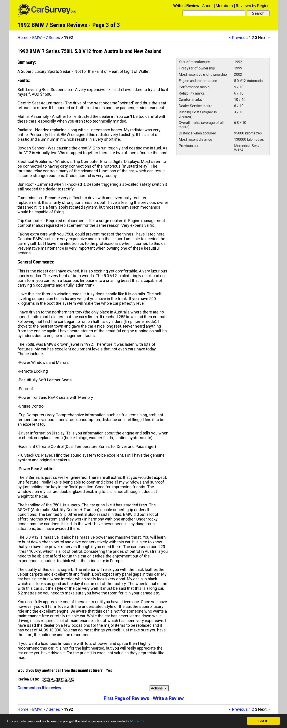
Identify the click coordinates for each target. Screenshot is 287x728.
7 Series (53, 37)
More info (138, 721)
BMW (37, 37)
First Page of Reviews (126, 698)
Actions (159, 688)
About (207, 5)
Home (22, 37)
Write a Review (186, 5)
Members (224, 5)
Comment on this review (39, 687)
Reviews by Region (253, 5)
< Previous (238, 37)
